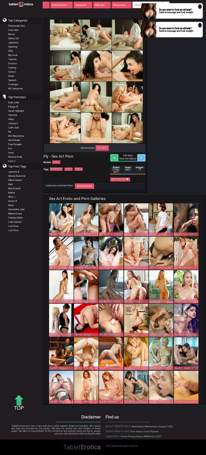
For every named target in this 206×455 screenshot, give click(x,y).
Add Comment (84, 186)
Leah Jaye (13, 127)
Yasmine (12, 115)
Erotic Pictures (151, 431)
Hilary (11, 119)
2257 (158, 436)
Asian (11, 76)
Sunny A (12, 201)
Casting (12, 67)
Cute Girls (13, 30)
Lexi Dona (13, 226)
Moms (11, 34)
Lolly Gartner (15, 222)
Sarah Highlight (16, 110)
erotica (78, 169)
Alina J (11, 196)
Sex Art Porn (56, 169)
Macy (11, 205)
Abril (10, 184)
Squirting (12, 46)
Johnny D (13, 123)
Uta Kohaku (14, 140)
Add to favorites (120, 179)
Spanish (12, 80)
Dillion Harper (15, 180)
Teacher (12, 59)
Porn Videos (136, 431)
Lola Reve (13, 230)
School (12, 71)
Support (163, 426)
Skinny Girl (13, 38)
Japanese (13, 42)
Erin (10, 148)
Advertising (137, 426)
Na (9, 131)
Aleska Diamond (16, 176)
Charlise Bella (15, 217)
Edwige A (13, 106)
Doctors (12, 63)
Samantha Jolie (16, 209)
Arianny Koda (15, 156)
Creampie (13, 84)
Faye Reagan (15, 144)
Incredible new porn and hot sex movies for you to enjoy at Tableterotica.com (21, 4)
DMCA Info (149, 436)
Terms (123, 436)
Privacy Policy (135, 436)
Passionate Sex (16, 25)
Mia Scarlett (14, 188)
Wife (10, 51)
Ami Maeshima (16, 136)
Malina (11, 192)
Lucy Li (12, 161)
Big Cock (13, 55)
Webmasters (151, 426)
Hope (11, 152)
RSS (171, 426)
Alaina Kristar (15, 213)
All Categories (15, 88)
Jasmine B (13, 171)
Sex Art (102, 148)
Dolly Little (13, 102)
